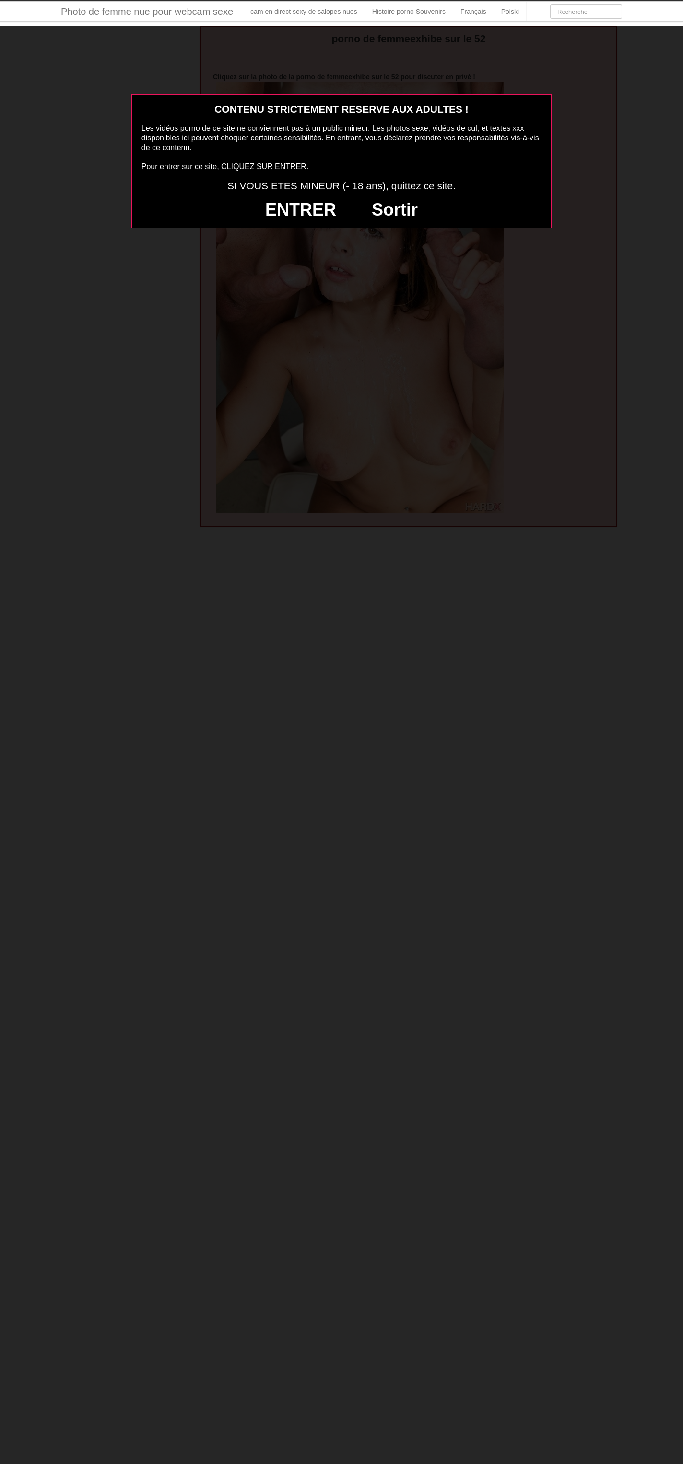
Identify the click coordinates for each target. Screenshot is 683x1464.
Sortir (395, 209)
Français (473, 11)
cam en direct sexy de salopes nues (303, 11)
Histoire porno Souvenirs (409, 11)
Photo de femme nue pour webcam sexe (147, 11)
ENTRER (300, 209)
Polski (510, 11)
